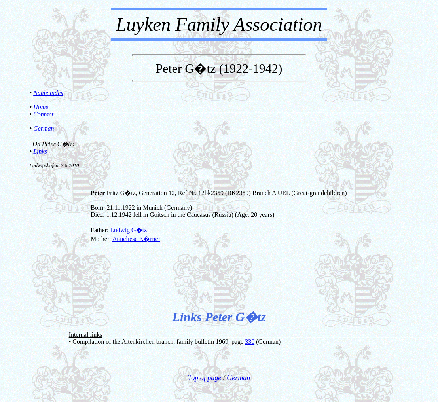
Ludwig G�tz (128, 230)
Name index (48, 92)
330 (249, 341)
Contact (43, 114)
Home (40, 107)
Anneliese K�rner (136, 238)
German (43, 128)
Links (40, 151)
